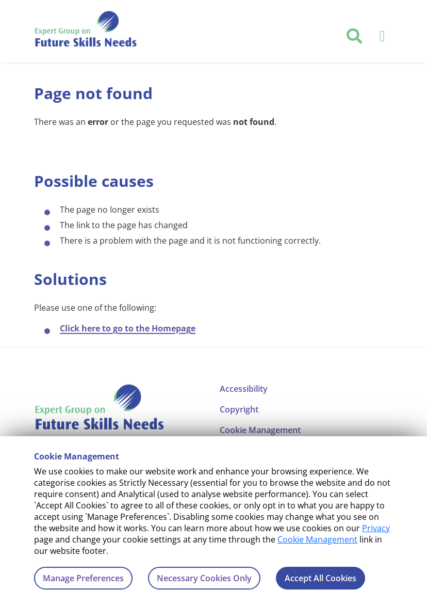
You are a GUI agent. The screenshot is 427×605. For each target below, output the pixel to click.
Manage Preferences (83, 578)
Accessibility (244, 388)
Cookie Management (317, 539)
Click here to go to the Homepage (127, 328)
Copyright (239, 409)
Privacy (376, 528)
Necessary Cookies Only (204, 578)
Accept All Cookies (320, 578)
